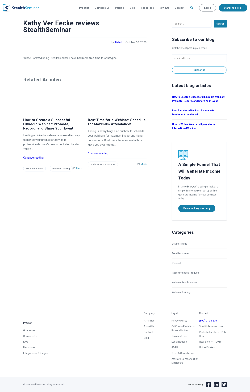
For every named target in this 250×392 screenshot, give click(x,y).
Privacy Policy (179, 320)
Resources (147, 7)
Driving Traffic (179, 243)
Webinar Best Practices (103, 164)
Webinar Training (61, 168)
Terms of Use (179, 336)
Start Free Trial (233, 7)
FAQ (25, 341)
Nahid (118, 42)
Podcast (176, 263)
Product (84, 7)
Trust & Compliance (183, 353)
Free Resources (34, 168)
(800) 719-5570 (208, 320)
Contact (179, 7)
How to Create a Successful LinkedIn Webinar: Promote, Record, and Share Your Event (48, 124)
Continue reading (33, 157)
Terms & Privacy (195, 384)
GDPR (175, 347)
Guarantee (29, 330)
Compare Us (102, 7)
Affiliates (149, 320)
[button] (191, 8)
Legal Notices (179, 341)
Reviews (164, 7)
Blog (132, 7)
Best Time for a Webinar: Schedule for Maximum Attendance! (117, 122)
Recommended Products (185, 272)
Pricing (119, 7)
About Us (149, 326)
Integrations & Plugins (35, 353)
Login (207, 7)
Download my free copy (196, 208)
